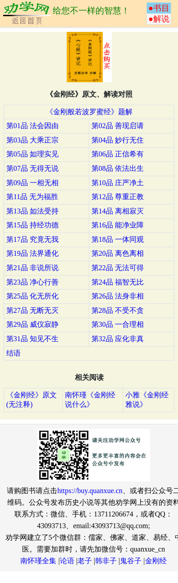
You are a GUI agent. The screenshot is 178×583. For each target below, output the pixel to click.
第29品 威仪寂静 (32, 324)
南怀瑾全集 (38, 561)
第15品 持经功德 (32, 225)
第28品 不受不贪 (117, 310)
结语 (13, 353)
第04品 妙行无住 (117, 140)
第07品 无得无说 (32, 168)
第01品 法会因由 (32, 125)
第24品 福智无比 (117, 282)
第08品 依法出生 (117, 168)
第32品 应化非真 (117, 339)
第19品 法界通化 (32, 253)
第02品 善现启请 (117, 125)
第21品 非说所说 (32, 267)
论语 (67, 561)
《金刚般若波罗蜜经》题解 (89, 112)
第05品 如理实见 (32, 154)
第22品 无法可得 (117, 267)
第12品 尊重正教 (117, 196)
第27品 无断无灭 (32, 310)
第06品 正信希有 (117, 154)
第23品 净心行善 (32, 282)
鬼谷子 (130, 561)
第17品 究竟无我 (32, 239)
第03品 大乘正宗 (32, 140)
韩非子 (106, 561)
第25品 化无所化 (32, 296)
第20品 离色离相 (117, 253)
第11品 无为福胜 (32, 196)
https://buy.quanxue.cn (90, 490)
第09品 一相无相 (32, 183)
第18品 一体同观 (117, 239)
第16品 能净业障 (117, 225)
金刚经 (156, 561)
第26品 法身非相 (117, 296)
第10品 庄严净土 (117, 183)
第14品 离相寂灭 (117, 211)
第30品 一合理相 (117, 324)
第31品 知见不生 (32, 339)
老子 (85, 561)
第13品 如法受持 (32, 211)
